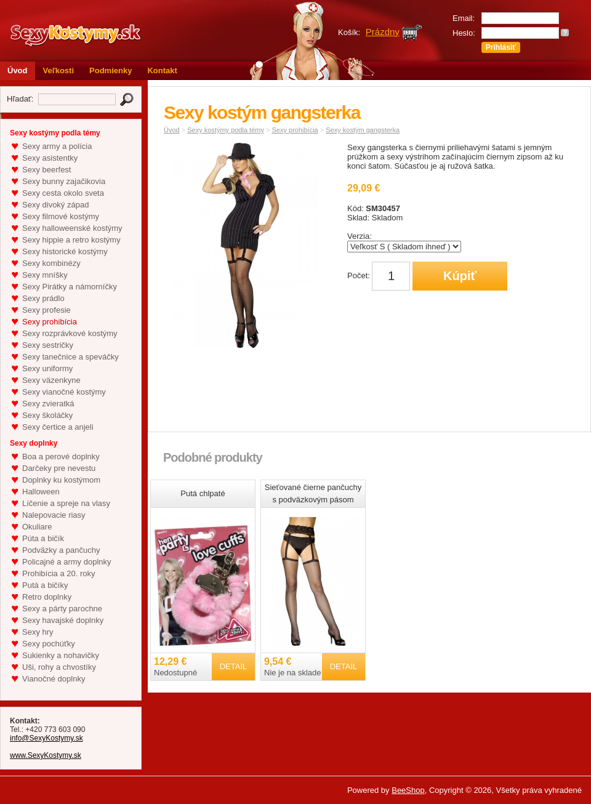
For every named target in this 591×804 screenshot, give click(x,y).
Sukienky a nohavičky (60, 655)
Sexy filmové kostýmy (60, 216)
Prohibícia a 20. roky (58, 573)
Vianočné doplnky (53, 678)
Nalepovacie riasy (54, 515)
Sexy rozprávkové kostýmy (70, 333)
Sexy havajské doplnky (62, 620)
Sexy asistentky (50, 158)
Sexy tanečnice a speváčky (70, 356)
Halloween (41, 491)
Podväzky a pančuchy (61, 550)
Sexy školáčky (47, 415)
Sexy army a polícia (57, 146)
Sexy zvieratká (48, 403)
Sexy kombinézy (51, 263)
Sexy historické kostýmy (65, 251)
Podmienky (110, 70)
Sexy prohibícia (49, 321)
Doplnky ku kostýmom (61, 479)
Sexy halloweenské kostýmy (72, 228)
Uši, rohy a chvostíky (59, 667)
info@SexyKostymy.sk (46, 738)
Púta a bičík (43, 538)
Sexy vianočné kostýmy (64, 391)
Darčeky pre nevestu (58, 468)
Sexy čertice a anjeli (58, 427)
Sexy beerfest (46, 169)
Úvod (17, 70)
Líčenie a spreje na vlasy (66, 503)
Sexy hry (38, 632)
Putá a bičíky (45, 585)
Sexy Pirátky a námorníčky (69, 286)
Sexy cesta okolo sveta (63, 193)
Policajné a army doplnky (66, 561)
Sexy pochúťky (48, 643)
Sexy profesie (46, 310)
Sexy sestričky (47, 345)
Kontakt (162, 70)
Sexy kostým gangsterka (363, 130)
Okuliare (37, 526)
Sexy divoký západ (55, 204)
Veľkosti (58, 70)
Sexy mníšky (45, 274)
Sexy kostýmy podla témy (225, 130)
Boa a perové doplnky (61, 456)
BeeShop (408, 790)
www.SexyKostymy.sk (45, 755)
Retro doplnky (46, 596)
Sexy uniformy (47, 368)
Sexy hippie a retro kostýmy (71, 239)
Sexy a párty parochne (62, 608)
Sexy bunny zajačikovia (63, 181)
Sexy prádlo (43, 298)
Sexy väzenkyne (51, 380)
